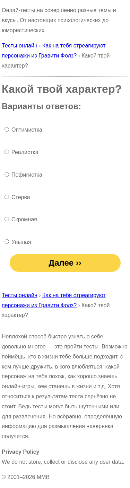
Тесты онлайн (19, 45)
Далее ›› (65, 262)
